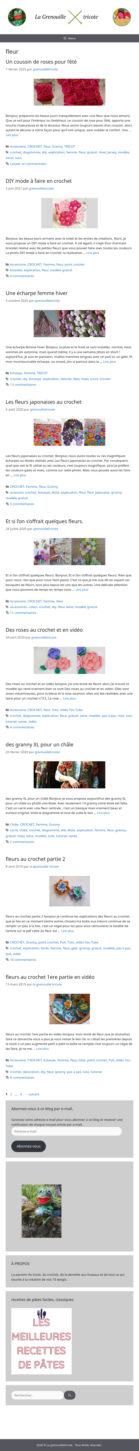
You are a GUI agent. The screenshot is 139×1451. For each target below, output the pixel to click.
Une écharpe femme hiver (37, 293)
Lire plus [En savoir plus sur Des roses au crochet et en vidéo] (69, 698)
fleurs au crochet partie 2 (35, 858)
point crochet (74, 264)
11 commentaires (23, 612)
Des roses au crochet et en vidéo (44, 629)
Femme (49, 264)
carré (14, 830)
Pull (63, 942)
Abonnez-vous (28, 1146)
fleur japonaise (98, 492)
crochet (15, 152)
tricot (10, 158)
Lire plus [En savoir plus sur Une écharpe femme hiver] (109, 361)
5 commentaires (22, 504)
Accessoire (18, 146)
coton (33, 607)
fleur (46, 146)
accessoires (18, 607)
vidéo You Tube (71, 710)
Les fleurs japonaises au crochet (44, 401)
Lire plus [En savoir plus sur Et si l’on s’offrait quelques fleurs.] (82, 589)
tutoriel (11, 721)
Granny (57, 146)
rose (121, 715)
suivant (31, 1094)
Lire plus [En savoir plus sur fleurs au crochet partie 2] (67, 931)
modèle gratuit (61, 270)
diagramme (31, 152)
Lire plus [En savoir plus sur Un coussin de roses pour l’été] (12, 135)
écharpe (35, 379)
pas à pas (109, 715)
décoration (31, 1072)
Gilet (81, 1060)
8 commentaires (22, 1077)
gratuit (92, 152)
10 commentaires (23, 959)
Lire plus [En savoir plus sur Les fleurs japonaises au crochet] (20, 475)
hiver (102, 152)
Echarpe (16, 373)
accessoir (16, 492)
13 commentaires (23, 384)
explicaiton (69, 492)
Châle (14, 824)
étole (55, 492)
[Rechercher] (69, 1395)
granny (116, 492)
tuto (18, 158)
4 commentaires (22, 276)
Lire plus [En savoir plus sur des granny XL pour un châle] (103, 813)
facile (45, 948)
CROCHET (34, 146)
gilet (74, 948)
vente (22, 721)
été (44, 152)
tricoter (105, 379)
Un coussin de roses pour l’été (41, 61)
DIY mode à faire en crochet (39, 180)
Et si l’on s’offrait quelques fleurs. (44, 521)
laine (69, 607)
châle (23, 830)
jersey (112, 152)
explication (56, 152)
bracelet (16, 270)
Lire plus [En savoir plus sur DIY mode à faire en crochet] (92, 253)
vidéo (32, 721)
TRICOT (69, 146)
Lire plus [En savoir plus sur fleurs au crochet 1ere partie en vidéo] (42, 1048)
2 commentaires (22, 842)
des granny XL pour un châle (39, 744)
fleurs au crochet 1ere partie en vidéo (50, 976)
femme (71, 152)
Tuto (55, 710)
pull (8, 954)
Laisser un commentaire (28, 164)
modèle (123, 152)
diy (25, 379)
